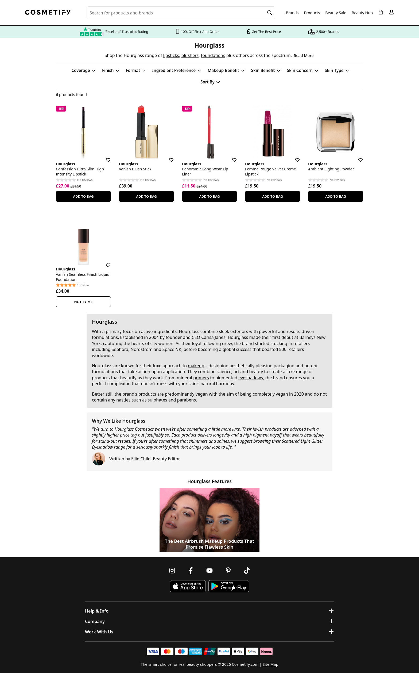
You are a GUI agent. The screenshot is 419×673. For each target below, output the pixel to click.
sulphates (157, 400)
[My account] (391, 12)
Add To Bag (83, 196)
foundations (213, 55)
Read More (303, 55)
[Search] (270, 12)
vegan (202, 394)
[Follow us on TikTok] (247, 570)
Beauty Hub (362, 13)
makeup (196, 366)
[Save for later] (104, 156)
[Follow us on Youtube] (209, 570)
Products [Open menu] (312, 12)
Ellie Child (141, 459)
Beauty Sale (335, 13)
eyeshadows (250, 378)
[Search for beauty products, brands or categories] (181, 12)
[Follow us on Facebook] (190, 570)
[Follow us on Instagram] (172, 570)
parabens (186, 400)
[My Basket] (380, 12)
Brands (292, 13)
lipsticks (171, 55)
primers (201, 378)
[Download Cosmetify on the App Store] (188, 586)
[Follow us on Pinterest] (228, 570)
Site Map (270, 664)
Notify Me (83, 301)
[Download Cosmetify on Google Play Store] (228, 586)
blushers (190, 55)
